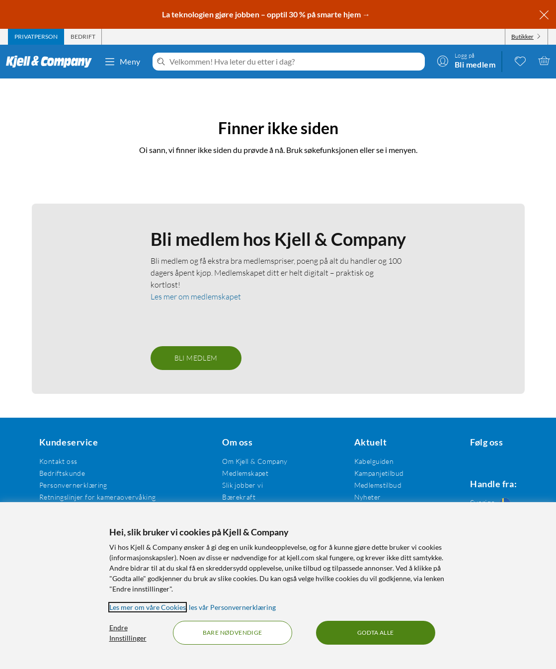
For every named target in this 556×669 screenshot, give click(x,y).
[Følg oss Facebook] (465, 447)
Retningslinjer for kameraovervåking (96, 483)
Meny (122, 62)
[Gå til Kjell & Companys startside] (52, 62)
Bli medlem (196, 344)
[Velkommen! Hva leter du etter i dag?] (295, 62)
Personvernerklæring (72, 471)
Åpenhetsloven (241, 495)
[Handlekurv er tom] (544, 61)
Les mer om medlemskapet (196, 283)
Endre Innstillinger (128, 632)
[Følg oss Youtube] (512, 447)
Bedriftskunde (60, 459)
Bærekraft (234, 483)
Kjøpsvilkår (55, 495)
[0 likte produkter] (520, 61)
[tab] (36, 37)
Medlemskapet (241, 459)
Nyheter (359, 483)
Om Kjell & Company (250, 447)
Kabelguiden (366, 447)
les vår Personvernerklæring (232, 607)
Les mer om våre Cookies (147, 607)
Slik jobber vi (238, 471)
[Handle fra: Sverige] (488, 490)
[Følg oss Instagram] (488, 447)
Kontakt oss (57, 447)
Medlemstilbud (369, 471)
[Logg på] (466, 61)
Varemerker (365, 495)
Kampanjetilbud (371, 459)
